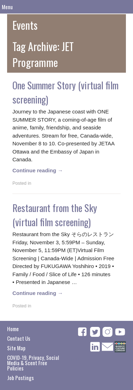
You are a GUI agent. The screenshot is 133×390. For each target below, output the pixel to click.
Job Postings (20, 377)
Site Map (16, 348)
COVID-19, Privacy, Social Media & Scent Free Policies (33, 362)
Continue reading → (37, 170)
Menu (7, 7)
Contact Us (18, 338)
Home (13, 329)
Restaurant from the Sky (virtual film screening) (54, 215)
